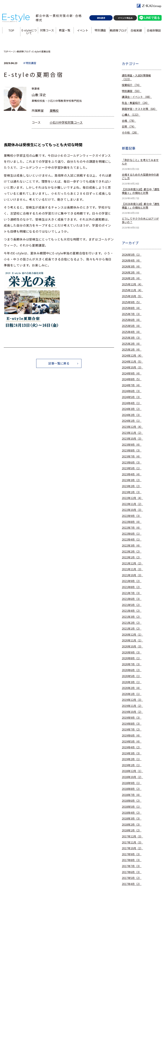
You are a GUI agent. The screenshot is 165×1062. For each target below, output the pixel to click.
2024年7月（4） (131, 385)
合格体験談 (154, 31)
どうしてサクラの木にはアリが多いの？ (140, 220)
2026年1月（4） (131, 278)
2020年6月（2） (131, 670)
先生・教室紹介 (135, 103)
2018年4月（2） (131, 813)
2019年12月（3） (132, 700)
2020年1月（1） (131, 694)
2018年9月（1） (131, 783)
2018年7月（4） (131, 795)
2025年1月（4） (131, 349)
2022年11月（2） (132, 504)
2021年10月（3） (132, 575)
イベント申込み (125, 18)
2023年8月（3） (131, 450)
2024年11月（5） (132, 361)
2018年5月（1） (131, 807)
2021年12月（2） (132, 563)
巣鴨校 (54, 110)
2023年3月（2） (131, 480)
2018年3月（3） (131, 818)
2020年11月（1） (132, 640)
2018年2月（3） (131, 824)
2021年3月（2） (131, 617)
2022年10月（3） (132, 510)
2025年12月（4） (132, 284)
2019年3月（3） (131, 753)
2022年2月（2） (131, 551)
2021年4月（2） (131, 611)
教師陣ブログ (118, 31)
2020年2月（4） (131, 688)
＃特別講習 (29, 63)
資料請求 (101, 18)
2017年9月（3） (131, 854)
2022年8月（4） (131, 522)
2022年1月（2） (131, 557)
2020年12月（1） (132, 634)
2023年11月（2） (132, 433)
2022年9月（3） (131, 516)
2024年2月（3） (131, 415)
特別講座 (100, 31)
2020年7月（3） (131, 664)
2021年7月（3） (131, 593)
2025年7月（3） (131, 314)
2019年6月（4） (131, 735)
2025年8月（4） (131, 308)
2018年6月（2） (131, 801)
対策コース (47, 31)
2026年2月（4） (131, 272)
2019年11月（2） (132, 706)
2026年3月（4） (131, 266)
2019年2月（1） (131, 759)
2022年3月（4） (131, 545)
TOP (11, 31)
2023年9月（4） (131, 444)
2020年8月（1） (131, 658)
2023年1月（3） (131, 492)
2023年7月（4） (131, 456)
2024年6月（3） (131, 391)
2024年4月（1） (131, 403)
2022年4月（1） (131, 539)
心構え (131, 114)
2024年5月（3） (131, 397)
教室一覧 (65, 31)
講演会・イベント (137, 97)
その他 (130, 132)
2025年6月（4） (131, 320)
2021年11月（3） (132, 569)
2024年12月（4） (132, 355)
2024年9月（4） (131, 373)
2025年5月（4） (131, 326)
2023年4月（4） (131, 474)
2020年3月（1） (131, 682)
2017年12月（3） (132, 836)
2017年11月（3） (132, 842)
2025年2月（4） (131, 344)
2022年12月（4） (132, 498)
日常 (129, 126)
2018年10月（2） (132, 777)
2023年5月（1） (131, 468)
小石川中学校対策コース (66, 122)
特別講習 (131, 91)
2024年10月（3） (132, 367)
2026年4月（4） (131, 260)
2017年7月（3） (131, 866)
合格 (129, 121)
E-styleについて (29, 32)
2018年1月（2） (131, 830)
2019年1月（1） (131, 765)
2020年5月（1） (131, 676)
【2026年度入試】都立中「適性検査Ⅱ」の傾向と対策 (141, 191)
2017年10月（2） (132, 848)
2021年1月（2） (131, 628)
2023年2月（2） (131, 486)
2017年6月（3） (131, 872)
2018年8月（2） (131, 789)
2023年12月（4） (132, 427)
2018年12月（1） (132, 771)
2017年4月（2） (131, 884)
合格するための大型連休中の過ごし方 (140, 176)
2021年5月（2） (131, 605)
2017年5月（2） (131, 878)
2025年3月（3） (131, 338)
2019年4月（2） (131, 747)
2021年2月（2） (131, 623)
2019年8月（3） (131, 723)
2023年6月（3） (131, 462)
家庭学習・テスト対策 (139, 109)
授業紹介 (131, 85)
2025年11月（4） (132, 290)
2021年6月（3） (131, 599)
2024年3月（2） (131, 409)
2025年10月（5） (132, 296)
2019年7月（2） (131, 729)
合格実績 (136, 31)
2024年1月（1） (131, 421)
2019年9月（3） (131, 717)
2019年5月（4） (131, 741)
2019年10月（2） (132, 712)
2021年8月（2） (131, 587)
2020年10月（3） (132, 646)
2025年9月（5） (131, 302)
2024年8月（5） (131, 379)
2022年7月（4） (131, 527)
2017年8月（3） (131, 860)
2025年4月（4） (131, 332)
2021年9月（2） (131, 581)
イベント (82, 31)
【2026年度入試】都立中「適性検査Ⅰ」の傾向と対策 (141, 206)
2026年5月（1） (131, 254)
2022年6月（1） (131, 534)
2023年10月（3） (132, 438)
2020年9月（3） (131, 652)
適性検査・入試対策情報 (136, 77)
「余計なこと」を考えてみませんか (140, 162)
